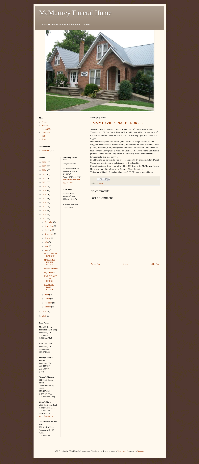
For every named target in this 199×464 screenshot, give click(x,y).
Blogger (140, 451)
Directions (46, 132)
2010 (44, 316)
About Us (45, 126)
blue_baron (121, 451)
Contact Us (46, 129)
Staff (43, 136)
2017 (44, 198)
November (49, 226)
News (44, 139)
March (47, 299)
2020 (44, 186)
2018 (44, 194)
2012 (44, 219)
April (47, 295)
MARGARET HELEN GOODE (49, 262)
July (46, 242)
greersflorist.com (46, 416)
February (48, 303)
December (49, 222)
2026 (44, 162)
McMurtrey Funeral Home (75, 12)
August (48, 238)
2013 (44, 215)
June (47, 246)
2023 (44, 174)
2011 (44, 312)
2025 (44, 166)
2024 (44, 170)
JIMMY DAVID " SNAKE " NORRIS (116, 123)
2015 (44, 206)
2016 (44, 202)
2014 (44, 210)
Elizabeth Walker (51, 269)
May (47, 250)
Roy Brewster (49, 272)
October (48, 230)
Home (125, 264)
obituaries (100, 183)
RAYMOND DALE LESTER (49, 287)
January (48, 307)
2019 (44, 190)
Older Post (155, 264)
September (49, 234)
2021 (44, 182)
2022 (44, 178)
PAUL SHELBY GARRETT (50, 255)
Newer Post (95, 264)
